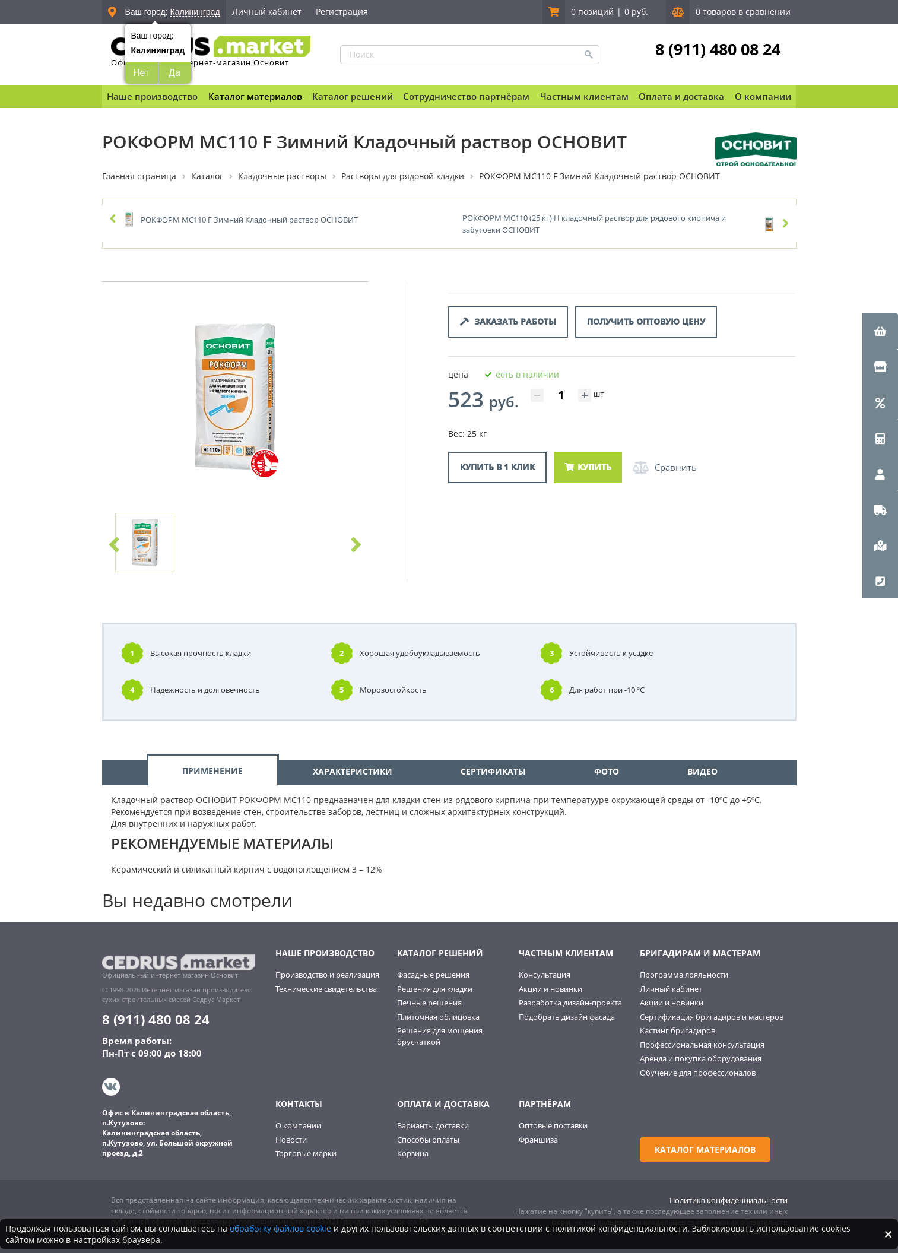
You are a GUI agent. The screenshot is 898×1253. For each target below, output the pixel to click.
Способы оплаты (428, 1139)
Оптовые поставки (553, 1125)
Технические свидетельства (326, 989)
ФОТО (606, 771)
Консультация (544, 974)
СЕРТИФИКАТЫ (493, 771)
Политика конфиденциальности (728, 1200)
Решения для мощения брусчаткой (440, 1036)
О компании (298, 1125)
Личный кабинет (267, 11)
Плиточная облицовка (438, 1016)
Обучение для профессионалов (698, 1072)
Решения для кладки (434, 989)
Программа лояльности (684, 974)
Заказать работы (508, 321)
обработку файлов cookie (280, 1228)
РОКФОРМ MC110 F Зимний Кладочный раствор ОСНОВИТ (249, 219)
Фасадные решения (433, 974)
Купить (587, 466)
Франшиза (538, 1139)
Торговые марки (306, 1153)
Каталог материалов (255, 96)
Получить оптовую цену (646, 321)
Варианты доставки (433, 1125)
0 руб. (636, 11)
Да (174, 73)
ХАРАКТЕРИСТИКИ (352, 771)
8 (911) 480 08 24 (717, 49)
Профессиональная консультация (702, 1044)
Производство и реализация (327, 974)
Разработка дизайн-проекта (570, 1002)
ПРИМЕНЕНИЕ (212, 770)
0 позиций (592, 11)
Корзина (413, 1153)
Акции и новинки (550, 989)
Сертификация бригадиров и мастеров (711, 1016)
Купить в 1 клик (497, 466)
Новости (291, 1139)
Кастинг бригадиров (677, 1030)
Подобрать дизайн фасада (567, 1016)
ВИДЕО (702, 771)
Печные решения (429, 1002)
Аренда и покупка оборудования (700, 1058)
